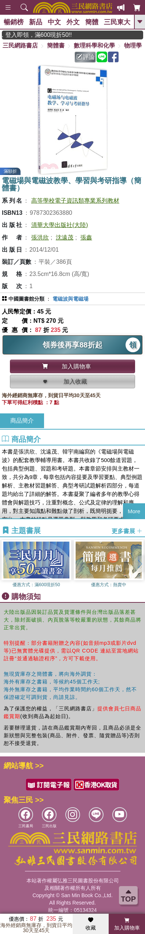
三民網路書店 (20, 45)
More (134, 511)
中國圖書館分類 (26, 299)
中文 (54, 22)
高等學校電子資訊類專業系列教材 (75, 200)
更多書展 (127, 531)
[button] (139, 564)
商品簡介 (22, 420)
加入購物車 (127, 924)
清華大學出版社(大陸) (59, 225)
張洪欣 (40, 237)
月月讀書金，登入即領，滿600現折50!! (42, 35)
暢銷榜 (13, 22)
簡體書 (56, 45)
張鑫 (86, 237)
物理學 (133, 45)
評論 (85, 57)
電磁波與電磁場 (70, 299)
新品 (35, 22)
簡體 (91, 22)
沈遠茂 (64, 237)
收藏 (91, 924)
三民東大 (117, 22)
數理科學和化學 (94, 45)
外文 (73, 22)
